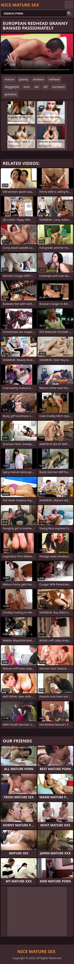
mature (9, 79)
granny (23, 79)
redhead (54, 79)
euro (27, 87)
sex (36, 87)
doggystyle (12, 87)
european (58, 87)
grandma (11, 94)
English (69, 5)
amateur (38, 79)
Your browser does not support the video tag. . (37, 54)
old (45, 87)
